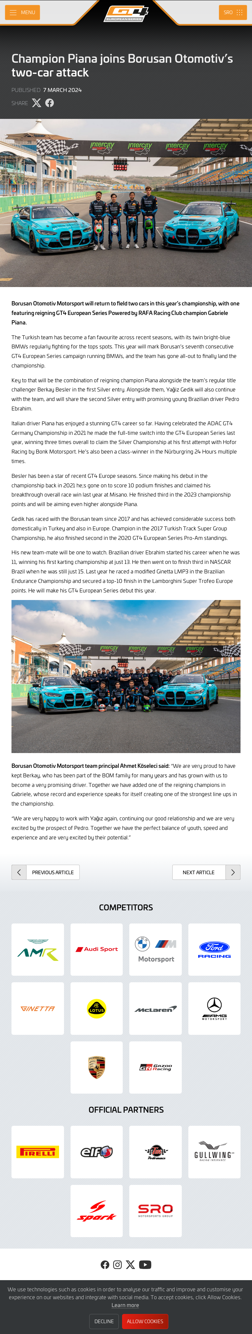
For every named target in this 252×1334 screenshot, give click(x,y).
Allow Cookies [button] (145, 1321)
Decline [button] (104, 1321)
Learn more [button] (125, 1304)
